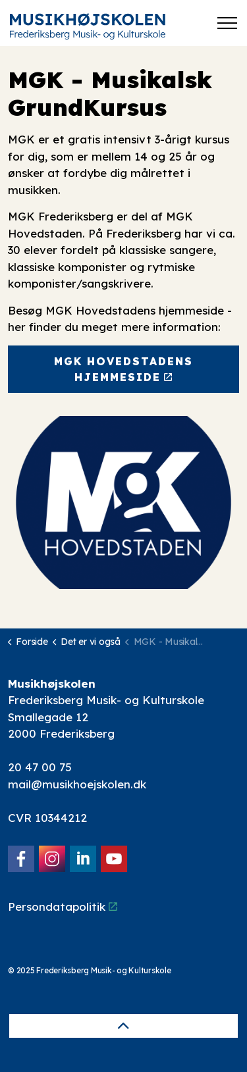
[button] (123, 502)
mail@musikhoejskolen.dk (77, 784)
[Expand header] (227, 23)
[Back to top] (123, 1026)
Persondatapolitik (62, 906)
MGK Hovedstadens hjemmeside (123, 369)
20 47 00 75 (40, 767)
